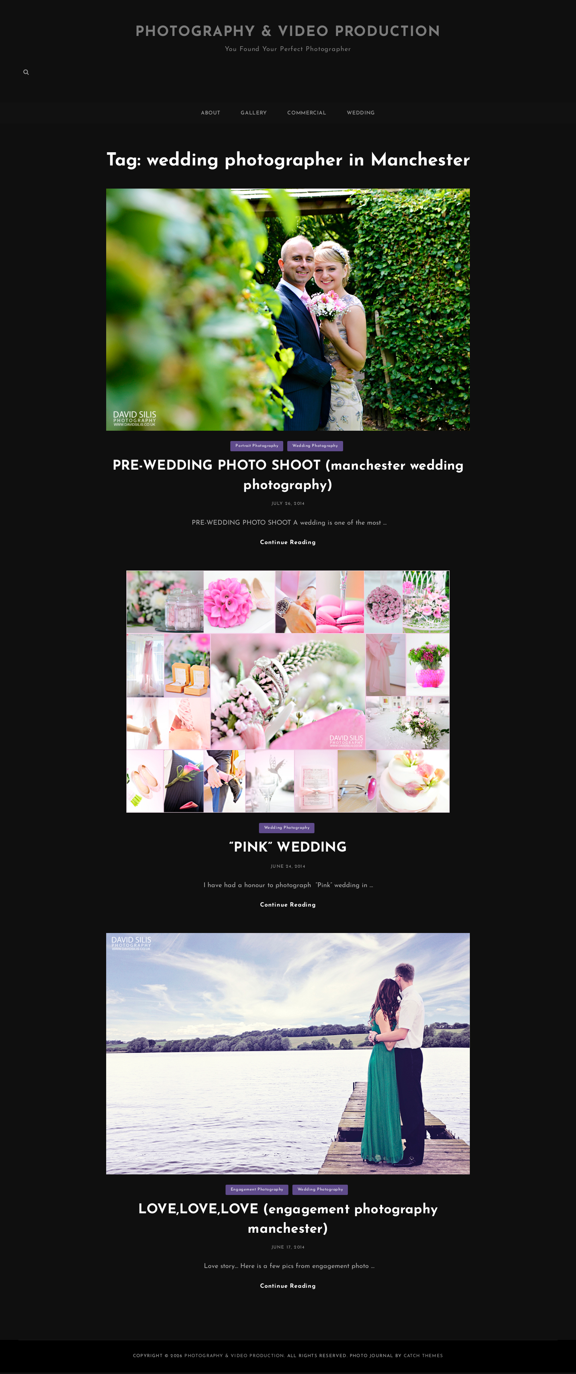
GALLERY (254, 113)
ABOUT (210, 113)
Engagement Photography (257, 1191)
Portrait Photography (256, 446)
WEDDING (361, 113)
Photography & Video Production (288, 32)
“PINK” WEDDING (288, 849)
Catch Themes (423, 1357)
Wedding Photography (315, 446)
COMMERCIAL (306, 113)
